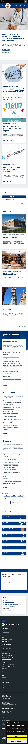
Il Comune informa (6, 123)
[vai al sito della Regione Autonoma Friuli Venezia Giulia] (3, 1)
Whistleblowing (7, 553)
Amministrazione (5, 628)
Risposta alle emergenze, (8, 234)
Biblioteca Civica (9, 274)
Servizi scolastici (7, 535)
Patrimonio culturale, (7, 271)
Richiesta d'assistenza (6, 720)
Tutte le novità (6, 52)
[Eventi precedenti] (3, 196)
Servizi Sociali (6, 541)
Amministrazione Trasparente (8, 708)
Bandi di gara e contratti (6, 711)
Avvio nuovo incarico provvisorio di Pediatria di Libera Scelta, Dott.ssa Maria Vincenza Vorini (13, 37)
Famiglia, (5, 84)
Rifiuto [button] (16, 739)
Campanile (7, 309)
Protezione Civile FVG (8, 529)
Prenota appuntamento (10, 606)
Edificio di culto (15, 306)
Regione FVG (6, 517)
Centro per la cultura (16, 271)
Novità (3, 671)
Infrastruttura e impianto (18, 234)
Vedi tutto (23, 203)
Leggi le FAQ (8, 600)
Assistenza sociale (10, 341)
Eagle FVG (5, 523)
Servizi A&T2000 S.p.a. (9, 547)
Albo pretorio (4, 714)
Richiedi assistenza (9, 602)
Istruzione (9, 84)
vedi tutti (14, 502)
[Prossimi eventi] (25, 196)
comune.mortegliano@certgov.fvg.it (9, 704)
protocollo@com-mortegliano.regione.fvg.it (10, 700)
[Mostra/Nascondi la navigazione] (2, 5)
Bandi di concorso (5, 712)
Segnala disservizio (9, 610)
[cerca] (25, 6)
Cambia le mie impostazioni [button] (16, 741)
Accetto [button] (16, 736)
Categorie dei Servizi (6, 644)
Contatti (3, 691)
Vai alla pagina (7, 99)
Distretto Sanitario (10, 237)
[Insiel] (4, 742)
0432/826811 (12, 604)
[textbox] (12, 582)
